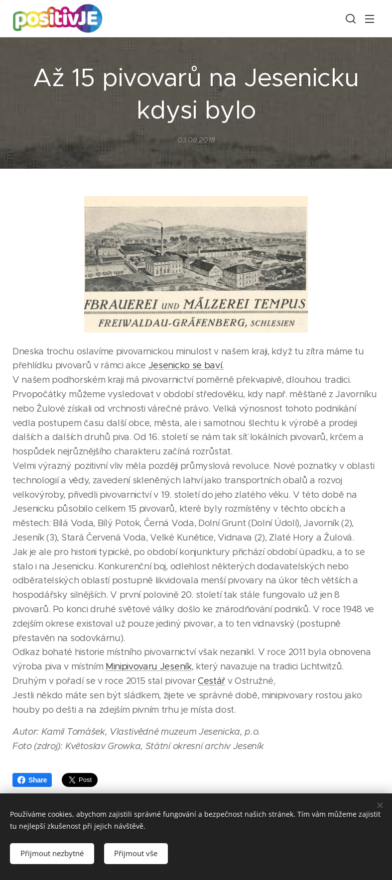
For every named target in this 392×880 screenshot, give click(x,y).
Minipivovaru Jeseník (149, 666)
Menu (369, 18)
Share (32, 780)
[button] (350, 18)
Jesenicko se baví (185, 365)
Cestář (211, 680)
